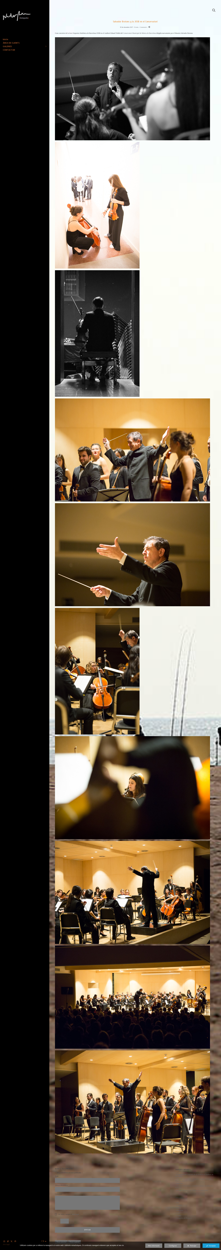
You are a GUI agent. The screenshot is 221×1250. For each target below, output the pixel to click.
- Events (178, 1215)
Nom (56, 1176)
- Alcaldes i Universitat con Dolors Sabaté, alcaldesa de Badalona (194, 1187)
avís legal (75, 1214)
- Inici (177, 1203)
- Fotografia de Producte (183, 1218)
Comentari (58, 1194)
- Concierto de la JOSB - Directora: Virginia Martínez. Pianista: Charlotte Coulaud (193, 1180)
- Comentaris (143, 27)
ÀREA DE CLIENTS (11, 43)
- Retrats (178, 1208)
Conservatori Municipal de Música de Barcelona (139, 33)
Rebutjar (191, 1246)
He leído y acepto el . (68, 1214)
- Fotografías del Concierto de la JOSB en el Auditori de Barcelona (194, 1175)
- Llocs (177, 1213)
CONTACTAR (9, 50)
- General (178, 1205)
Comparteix (135, 1156)
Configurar (173, 1246)
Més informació (153, 1246)
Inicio (5, 39)
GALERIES (7, 46)
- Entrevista (179, 1210)
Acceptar (211, 1246)
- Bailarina (179, 1183)
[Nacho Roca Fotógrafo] (23, 26)
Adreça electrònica (61, 1185)
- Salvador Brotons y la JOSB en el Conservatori (191, 1190)
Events (136, 27)
